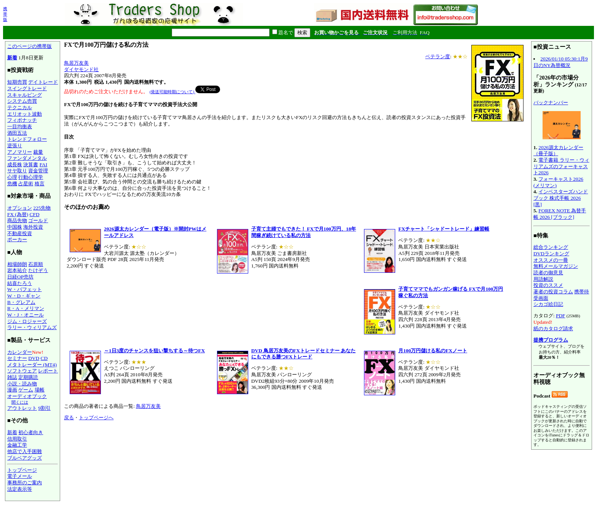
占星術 (25, 183)
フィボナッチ (22, 120)
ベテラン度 (437, 56)
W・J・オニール (25, 315)
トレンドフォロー (27, 139)
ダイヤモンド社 (81, 69)
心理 (12, 177)
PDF (560, 315)
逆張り (14, 145)
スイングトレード (27, 88)
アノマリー (19, 152)
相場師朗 (17, 264)
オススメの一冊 (550, 260)
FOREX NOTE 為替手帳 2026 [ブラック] (559, 214)
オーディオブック (27, 396)
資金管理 (38, 170)
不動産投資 (19, 233)
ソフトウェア (22, 371)
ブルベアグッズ (24, 458)
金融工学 (17, 445)
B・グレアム (21, 302)
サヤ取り (17, 170)
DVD (33, 358)
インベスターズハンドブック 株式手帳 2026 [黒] (560, 198)
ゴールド (38, 220)
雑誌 (12, 377)
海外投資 (33, 227)
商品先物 (17, 220)
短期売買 (17, 82)
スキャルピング (24, 95)
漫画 (12, 390)
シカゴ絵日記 (548, 304)
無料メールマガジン (555, 266)
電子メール (19, 476)
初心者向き (30, 432)
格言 (40, 183)
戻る (69, 417)
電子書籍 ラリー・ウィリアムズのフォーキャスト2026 (561, 166)
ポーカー (17, 239)
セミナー (17, 358)
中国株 (14, 227)
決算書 (30, 164)
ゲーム (25, 390)
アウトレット (22, 408)
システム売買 (22, 101)
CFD (35, 214)
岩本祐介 (17, 270)
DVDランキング (551, 253)
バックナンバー (550, 102)
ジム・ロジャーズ (27, 321)
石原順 (35, 264)
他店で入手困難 (24, 451)
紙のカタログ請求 (553, 328)
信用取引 (17, 439)
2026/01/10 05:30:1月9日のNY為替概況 (560, 62)
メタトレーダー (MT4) (32, 365)
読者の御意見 (548, 272)
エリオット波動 (24, 114)
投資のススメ (548, 285)
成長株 (14, 164)
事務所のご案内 (24, 482)
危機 (12, 183)
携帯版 (5, 14)
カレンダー (19, 352)
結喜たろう (19, 283)
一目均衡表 (19, 126)
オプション (19, 208)
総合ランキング (550, 247)
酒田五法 (17, 133)
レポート (48, 371)
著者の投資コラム (553, 291)
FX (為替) (17, 214)
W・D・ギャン (23, 296)
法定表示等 (19, 489)
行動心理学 (30, 177)
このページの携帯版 (29, 46)
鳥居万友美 (76, 63)
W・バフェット (24, 289)
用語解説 (543, 279)
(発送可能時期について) (172, 91)
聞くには (19, 402)
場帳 (40, 390)
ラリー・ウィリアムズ (32, 327)
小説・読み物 (22, 384)
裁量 (38, 152)
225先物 (42, 208)
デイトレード (43, 82)
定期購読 (28, 377)
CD (44, 358)
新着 (12, 57)
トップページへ (96, 417)
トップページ (22, 470)
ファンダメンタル (27, 158)
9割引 (44, 408)
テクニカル (19, 107)
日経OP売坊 (20, 277)
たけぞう (38, 270)
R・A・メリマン (25, 308)
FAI (44, 164)
